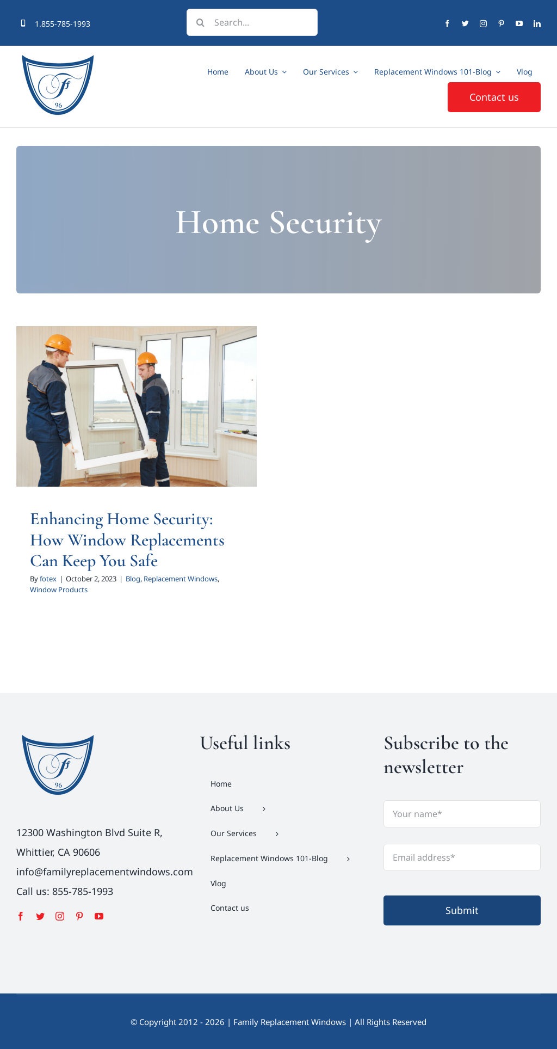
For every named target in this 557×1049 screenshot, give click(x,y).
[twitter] (465, 23)
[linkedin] (537, 23)
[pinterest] (501, 23)
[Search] (200, 22)
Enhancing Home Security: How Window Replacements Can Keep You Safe (127, 539)
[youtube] (519, 23)
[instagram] (483, 23)
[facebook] (447, 23)
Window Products (59, 589)
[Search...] (252, 22)
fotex (48, 579)
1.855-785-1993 (62, 24)
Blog (133, 579)
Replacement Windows (181, 579)
